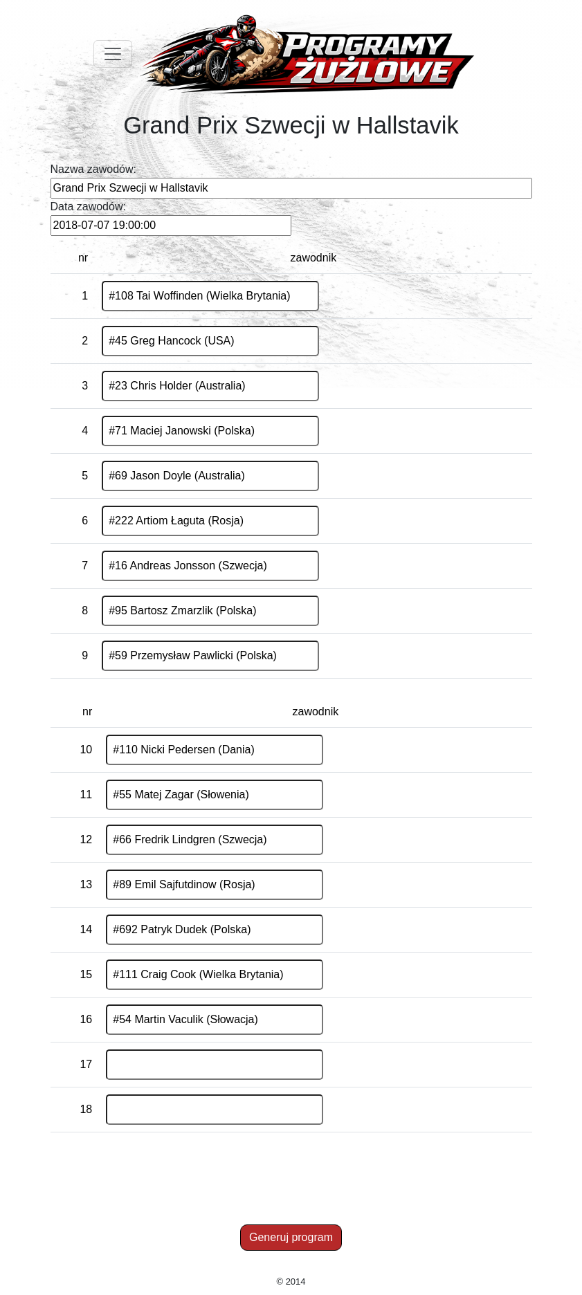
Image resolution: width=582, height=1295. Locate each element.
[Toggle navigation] (112, 54)
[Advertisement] (293, 1188)
